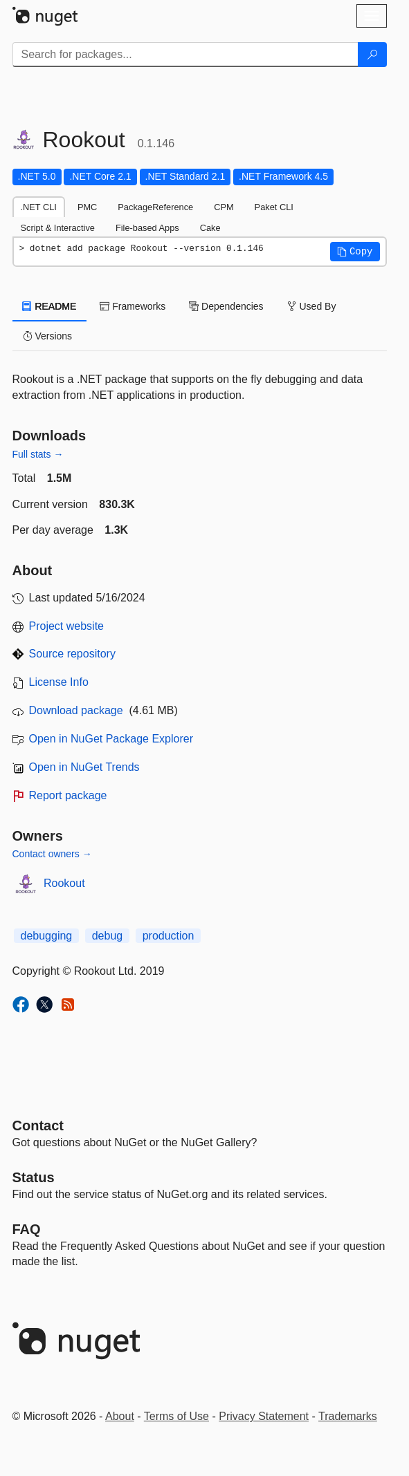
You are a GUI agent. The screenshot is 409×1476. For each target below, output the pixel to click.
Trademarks (347, 1416)
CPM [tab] (223, 207)
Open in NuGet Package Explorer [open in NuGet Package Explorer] (111, 739)
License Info (59, 682)
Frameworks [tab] (132, 306)
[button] (355, 251)
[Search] (372, 54)
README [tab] (50, 306)
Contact (38, 1125)
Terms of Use (176, 1416)
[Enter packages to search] (185, 54)
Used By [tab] (311, 306)
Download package (76, 710)
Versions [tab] (48, 336)
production (168, 936)
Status (33, 1177)
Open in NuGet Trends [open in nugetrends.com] (84, 767)
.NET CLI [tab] (39, 207)
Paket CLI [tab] (274, 207)
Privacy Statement (264, 1416)
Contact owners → (52, 853)
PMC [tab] (87, 207)
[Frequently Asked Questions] (26, 1229)
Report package (68, 795)
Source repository (72, 654)
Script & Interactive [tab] (58, 228)
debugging (47, 936)
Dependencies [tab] (226, 306)
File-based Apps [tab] (147, 228)
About (119, 1416)
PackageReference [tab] (155, 207)
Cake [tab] (210, 228)
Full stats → (38, 454)
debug (107, 936)
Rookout (64, 883)
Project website (66, 626)
